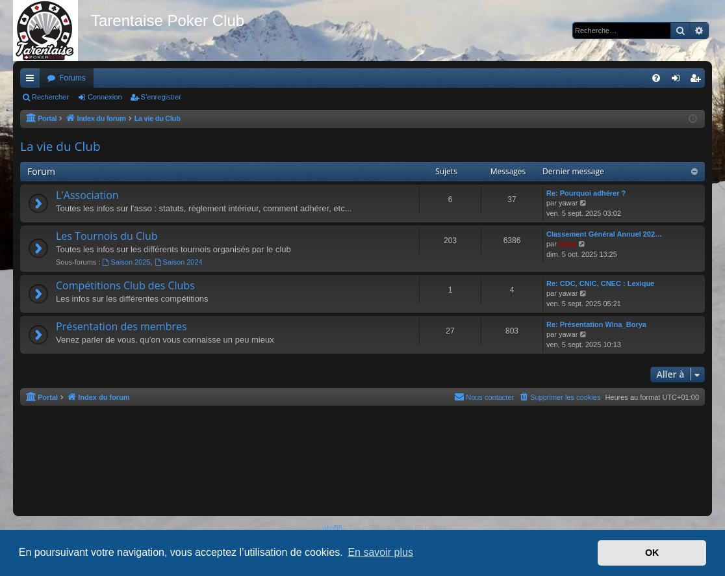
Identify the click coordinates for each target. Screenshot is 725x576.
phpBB (332, 528)
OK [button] (652, 552)
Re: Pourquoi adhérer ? (586, 193)
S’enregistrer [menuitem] (698, 80)
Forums (72, 78)
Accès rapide (32, 80)
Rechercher (50, 97)
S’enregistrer (161, 97)
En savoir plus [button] (380, 552)
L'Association (87, 195)
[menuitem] (656, 78)
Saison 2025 (127, 262)
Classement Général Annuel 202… (604, 234)
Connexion (105, 97)
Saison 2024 (179, 262)
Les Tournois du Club (107, 236)
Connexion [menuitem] (678, 80)
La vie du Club (60, 146)
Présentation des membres (121, 326)
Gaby (568, 244)
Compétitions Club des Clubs (125, 285)
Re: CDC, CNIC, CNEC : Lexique (600, 283)
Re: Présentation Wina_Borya (596, 324)
